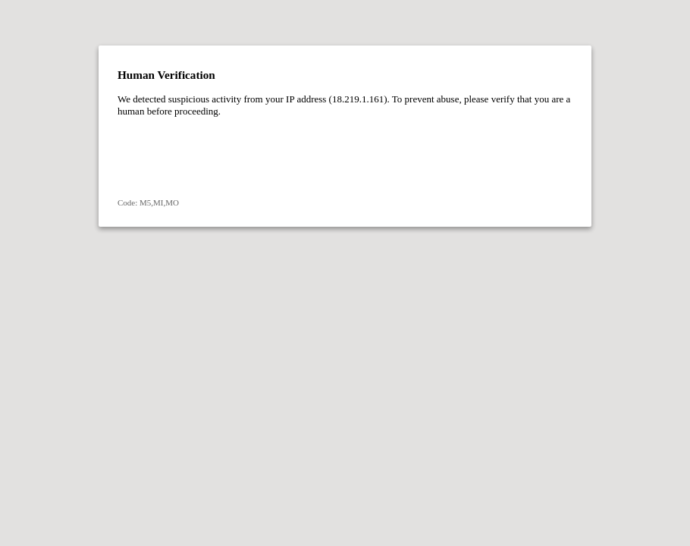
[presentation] (233, 157)
